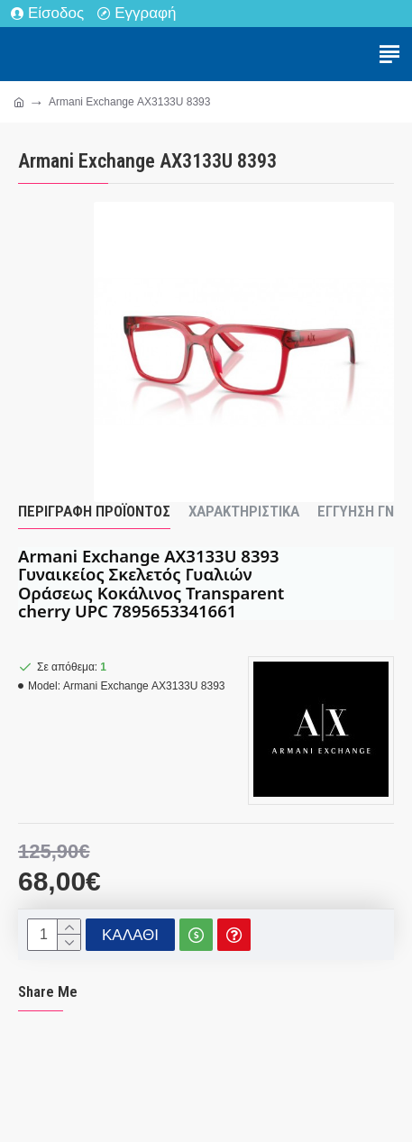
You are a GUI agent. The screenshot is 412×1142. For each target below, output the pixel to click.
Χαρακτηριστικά (243, 511)
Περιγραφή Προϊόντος (94, 511)
